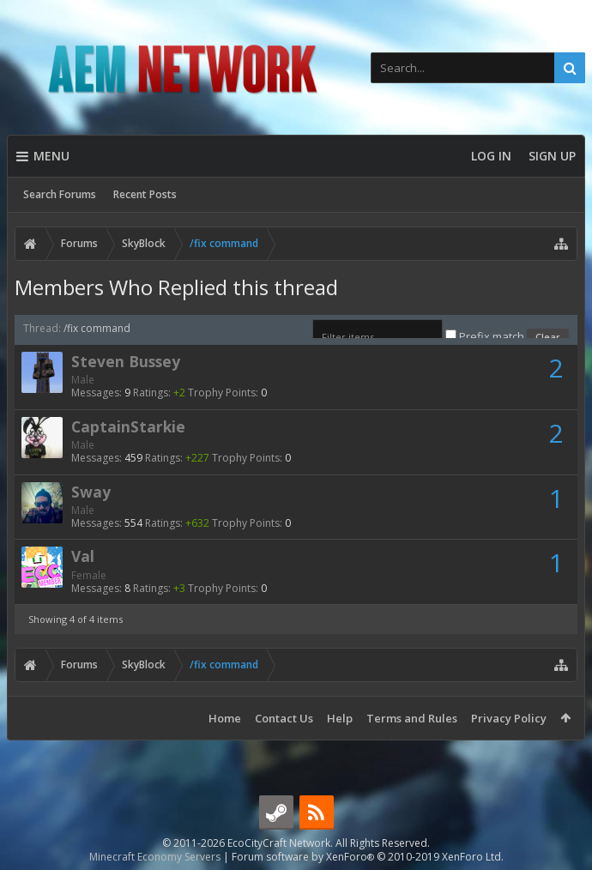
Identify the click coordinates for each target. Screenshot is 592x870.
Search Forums (59, 194)
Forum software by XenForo (368, 856)
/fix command (96, 328)
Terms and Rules (411, 718)
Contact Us (284, 718)
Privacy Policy (509, 718)
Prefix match (486, 336)
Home (224, 718)
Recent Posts (145, 194)
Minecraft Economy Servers (154, 856)
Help (340, 718)
